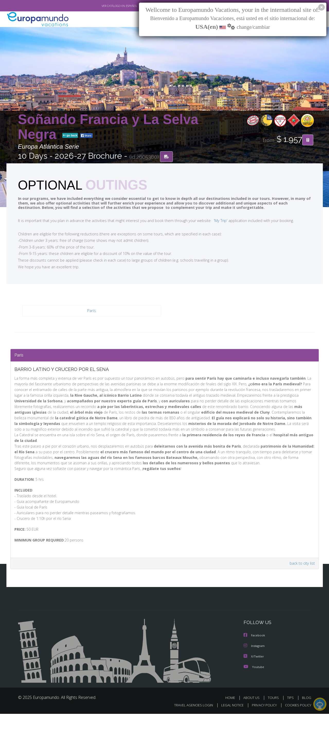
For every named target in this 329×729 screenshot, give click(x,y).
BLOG (306, 713)
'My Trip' (211, 221)
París (91, 311)
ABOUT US (252, 713)
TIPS (291, 713)
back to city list (301, 579)
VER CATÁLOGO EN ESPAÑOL (107, 5)
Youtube (254, 682)
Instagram (255, 661)
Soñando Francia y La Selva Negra (108, 127)
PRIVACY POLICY (261, 720)
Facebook (255, 651)
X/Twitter (254, 672)
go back (70, 135)
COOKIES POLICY (297, 720)
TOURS (274, 713)
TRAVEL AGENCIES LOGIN (188, 720)
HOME (232, 713)
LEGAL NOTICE (229, 720)
